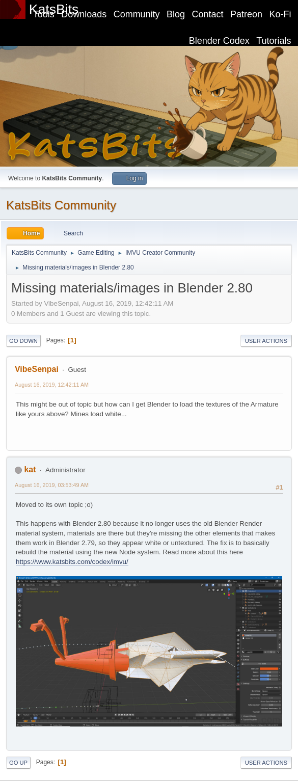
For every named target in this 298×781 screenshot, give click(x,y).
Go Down (23, 341)
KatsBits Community (61, 205)
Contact (208, 14)
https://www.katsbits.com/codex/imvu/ (72, 561)
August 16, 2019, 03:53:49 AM (52, 485)
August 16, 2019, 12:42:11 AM (52, 385)
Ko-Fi (280, 14)
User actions (266, 341)
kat (30, 469)
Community (137, 14)
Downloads (83, 14)
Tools (44, 14)
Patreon (246, 14)
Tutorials (273, 41)
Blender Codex (219, 41)
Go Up (18, 763)
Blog (176, 14)
